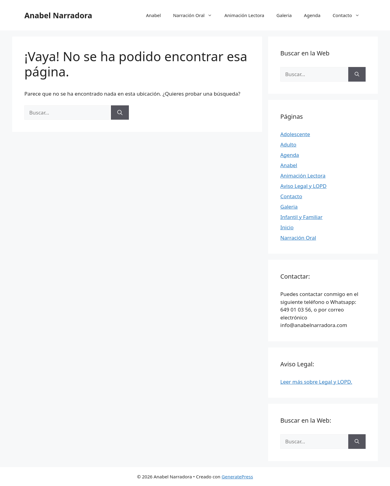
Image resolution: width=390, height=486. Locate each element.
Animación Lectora (244, 15)
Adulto (288, 144)
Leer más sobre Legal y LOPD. (316, 381)
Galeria (284, 15)
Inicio (287, 227)
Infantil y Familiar (301, 216)
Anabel (153, 15)
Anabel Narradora (58, 15)
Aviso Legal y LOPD (303, 185)
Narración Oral (195, 15)
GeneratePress (237, 477)
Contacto (349, 15)
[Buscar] (120, 112)
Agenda (312, 15)
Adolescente (295, 134)
